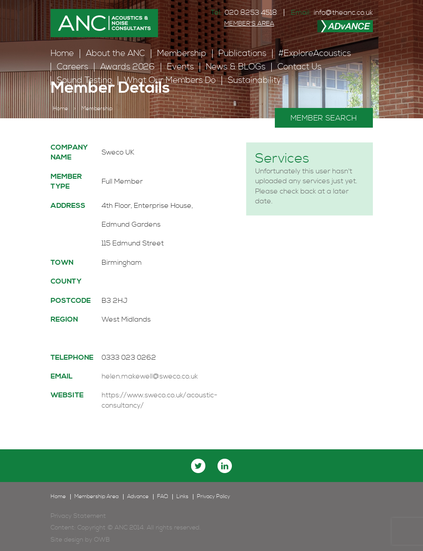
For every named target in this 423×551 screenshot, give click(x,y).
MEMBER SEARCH (324, 118)
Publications (242, 53)
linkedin (225, 466)
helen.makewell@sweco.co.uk (150, 376)
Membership (181, 53)
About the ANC (115, 53)
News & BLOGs (235, 67)
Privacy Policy (213, 496)
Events (180, 67)
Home (62, 53)
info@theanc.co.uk (343, 12)
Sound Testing (84, 80)
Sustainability (254, 80)
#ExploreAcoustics (314, 53)
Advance (138, 496)
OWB (102, 540)
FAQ (162, 496)
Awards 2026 (127, 67)
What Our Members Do (170, 80)
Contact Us (299, 67)
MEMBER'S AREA (249, 24)
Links (182, 496)
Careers (72, 67)
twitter (198, 466)
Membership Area (96, 496)
